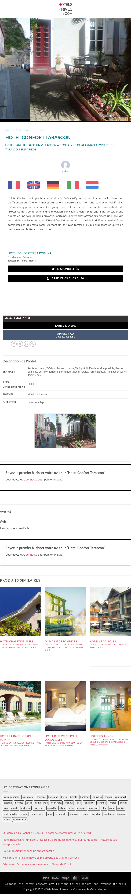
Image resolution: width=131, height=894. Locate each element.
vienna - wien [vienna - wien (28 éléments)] (19, 819)
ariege (43, 130)
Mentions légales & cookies (73, 884)
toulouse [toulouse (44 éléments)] (121, 814)
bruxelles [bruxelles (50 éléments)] (97, 796)
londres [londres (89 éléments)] (112, 802)
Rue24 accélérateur (97, 889)
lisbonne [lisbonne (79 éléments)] (101, 802)
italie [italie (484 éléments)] (78, 802)
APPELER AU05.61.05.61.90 (65, 335)
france (10, 130)
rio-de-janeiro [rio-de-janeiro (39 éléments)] (37, 814)
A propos (10, 884)
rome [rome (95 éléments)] (50, 814)
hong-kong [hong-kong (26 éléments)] (56, 802)
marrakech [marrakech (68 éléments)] (39, 808)
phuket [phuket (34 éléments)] (120, 808)
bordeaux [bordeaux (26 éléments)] (85, 796)
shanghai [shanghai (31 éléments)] (96, 814)
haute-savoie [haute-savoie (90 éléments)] (41, 802)
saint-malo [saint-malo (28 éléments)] (61, 814)
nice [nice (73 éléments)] (104, 808)
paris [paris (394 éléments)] (111, 808)
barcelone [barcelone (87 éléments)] (53, 796)
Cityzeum (78, 889)
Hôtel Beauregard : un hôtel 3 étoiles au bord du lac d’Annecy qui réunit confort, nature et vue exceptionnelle (60, 842)
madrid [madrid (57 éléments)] (14, 808)
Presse (30, 884)
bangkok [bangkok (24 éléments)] (41, 796)
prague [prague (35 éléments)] (24, 814)
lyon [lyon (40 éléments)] (6, 808)
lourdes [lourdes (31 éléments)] (123, 802)
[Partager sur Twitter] (20, 344)
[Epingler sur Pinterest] (33, 344)
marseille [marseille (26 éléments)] (52, 808)
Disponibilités (65, 269)
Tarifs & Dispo (65, 325)
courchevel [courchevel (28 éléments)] (120, 796)
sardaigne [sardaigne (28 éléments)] (74, 814)
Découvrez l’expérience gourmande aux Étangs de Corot (37, 864)
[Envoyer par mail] (27, 344)
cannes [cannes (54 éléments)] (108, 796)
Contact (41, 884)
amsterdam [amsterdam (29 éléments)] (28, 796)
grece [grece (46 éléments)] (29, 802)
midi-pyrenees (27, 130)
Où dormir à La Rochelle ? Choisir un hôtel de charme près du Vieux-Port (47, 832)
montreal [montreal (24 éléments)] (81, 808)
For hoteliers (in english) (110, 884)
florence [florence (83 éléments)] (19, 802)
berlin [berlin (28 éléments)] (64, 796)
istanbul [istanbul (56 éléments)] (68, 802)
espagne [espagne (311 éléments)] (8, 802)
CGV (51, 884)
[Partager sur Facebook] (14, 344)
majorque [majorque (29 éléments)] (26, 808)
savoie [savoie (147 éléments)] (85, 814)
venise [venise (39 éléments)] (7, 819)
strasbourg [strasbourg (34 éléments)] (109, 814)
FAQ (21, 884)
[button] (5, 9)
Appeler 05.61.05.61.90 (65, 278)
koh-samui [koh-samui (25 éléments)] (89, 802)
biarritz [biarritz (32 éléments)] (73, 796)
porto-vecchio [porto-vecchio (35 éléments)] (10, 814)
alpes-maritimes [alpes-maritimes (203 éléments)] (11, 796)
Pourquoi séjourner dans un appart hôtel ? (28, 850)
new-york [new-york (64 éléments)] (94, 808)
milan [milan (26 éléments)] (71, 808)
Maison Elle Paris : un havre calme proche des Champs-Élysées (41, 857)
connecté (31, 479)
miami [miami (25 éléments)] (62, 808)
